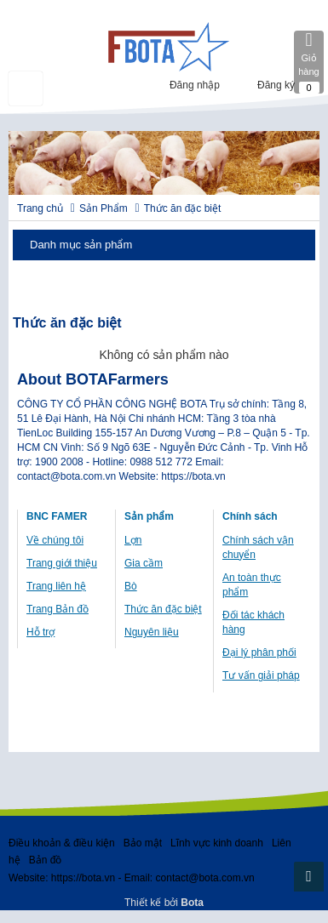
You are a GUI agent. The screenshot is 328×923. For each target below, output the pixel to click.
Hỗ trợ (40, 632)
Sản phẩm (149, 516)
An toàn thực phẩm (251, 585)
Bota (192, 903)
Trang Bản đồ (57, 609)
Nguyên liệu (151, 632)
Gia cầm (143, 563)
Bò (130, 586)
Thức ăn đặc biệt (183, 208)
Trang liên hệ (56, 586)
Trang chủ (40, 208)
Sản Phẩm (103, 208)
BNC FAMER (56, 516)
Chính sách (250, 516)
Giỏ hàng (309, 62)
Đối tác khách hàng (253, 622)
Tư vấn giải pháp (261, 675)
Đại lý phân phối (259, 652)
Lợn (132, 540)
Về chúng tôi (54, 540)
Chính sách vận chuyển (258, 547)
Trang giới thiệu (61, 563)
